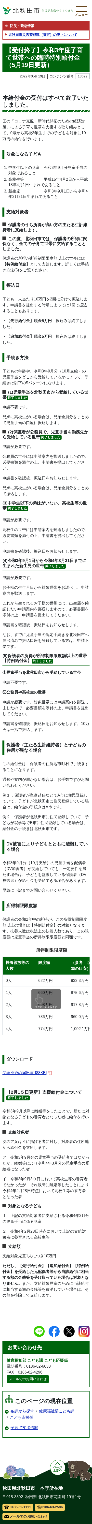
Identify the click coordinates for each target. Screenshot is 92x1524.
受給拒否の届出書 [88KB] (27, 1073)
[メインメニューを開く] (81, 10)
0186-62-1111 (17, 1507)
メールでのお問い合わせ (28, 1379)
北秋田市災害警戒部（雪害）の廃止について (43, 35)
